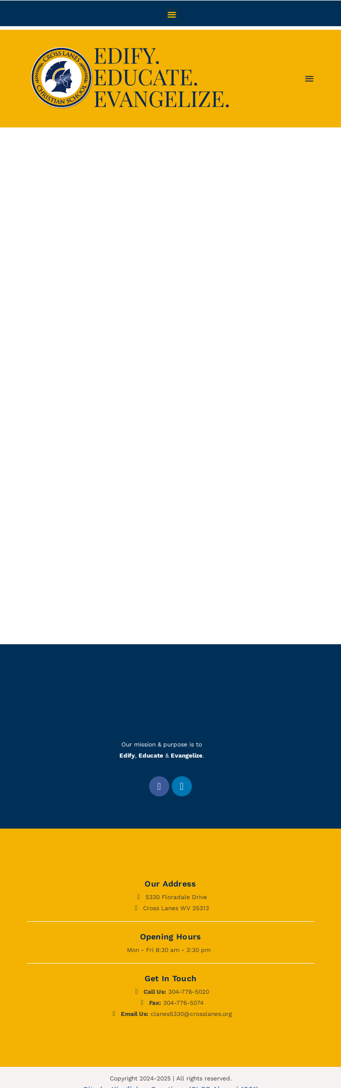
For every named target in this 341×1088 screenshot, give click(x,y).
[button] (172, 14)
